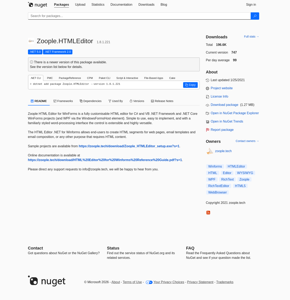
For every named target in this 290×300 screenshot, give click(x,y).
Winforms (215, 166)
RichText (227, 179)
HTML (212, 173)
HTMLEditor (236, 166)
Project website (222, 88)
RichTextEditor (218, 186)
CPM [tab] (90, 78)
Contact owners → (247, 141)
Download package (224, 104)
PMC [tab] (50, 78)
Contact (35, 248)
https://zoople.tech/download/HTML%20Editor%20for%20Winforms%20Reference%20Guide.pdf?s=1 (105, 160)
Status (113, 248)
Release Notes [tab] (162, 101)
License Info (219, 96)
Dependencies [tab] (90, 101)
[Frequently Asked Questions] (190, 248)
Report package (222, 129)
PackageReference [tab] (70, 78)
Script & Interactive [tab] (127, 78)
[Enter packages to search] (139, 16)
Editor (227, 173)
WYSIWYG (245, 173)
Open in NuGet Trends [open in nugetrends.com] (227, 121)
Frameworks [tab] (63, 101)
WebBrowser (217, 192)
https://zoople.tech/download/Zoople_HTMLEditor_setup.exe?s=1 (129, 146)
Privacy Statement (200, 282)
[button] (190, 85)
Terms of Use (132, 282)
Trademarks (224, 282)
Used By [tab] (115, 101)
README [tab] (39, 101)
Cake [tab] (172, 78)
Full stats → (251, 36)
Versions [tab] (137, 101)
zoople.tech (223, 151)
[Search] (255, 16)
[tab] (61, 4)
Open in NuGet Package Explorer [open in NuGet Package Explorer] (235, 113)
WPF (212, 179)
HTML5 (240, 186)
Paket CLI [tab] (104, 78)
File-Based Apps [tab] (153, 78)
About (116, 282)
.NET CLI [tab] (35, 78)
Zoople (244, 179)
